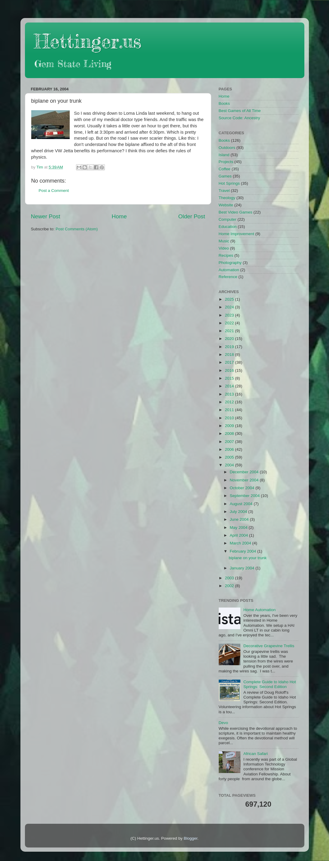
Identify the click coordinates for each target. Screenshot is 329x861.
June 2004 (240, 519)
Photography (230, 262)
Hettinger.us (87, 41)
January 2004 (243, 568)
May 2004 (239, 527)
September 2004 (245, 495)
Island (224, 155)
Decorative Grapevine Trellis (268, 646)
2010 (230, 418)
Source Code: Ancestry (239, 118)
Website (226, 205)
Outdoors (227, 147)
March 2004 (241, 543)
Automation (229, 270)
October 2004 (243, 488)
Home (119, 216)
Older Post (191, 216)
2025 (230, 299)
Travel (224, 190)
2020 (230, 338)
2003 (230, 578)
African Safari (255, 753)
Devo (223, 722)
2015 (230, 378)
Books (224, 103)
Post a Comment (54, 190)
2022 (230, 323)
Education (228, 226)
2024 (230, 307)
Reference (228, 276)
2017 (230, 362)
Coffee (225, 169)
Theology (227, 198)
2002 (230, 586)
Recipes (226, 255)
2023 (230, 315)
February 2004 (243, 551)
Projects (226, 161)
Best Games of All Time (240, 110)
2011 (230, 410)
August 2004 (242, 504)
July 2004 (239, 511)
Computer (227, 219)
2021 (230, 331)
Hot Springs (229, 183)
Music (224, 241)
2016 (230, 370)
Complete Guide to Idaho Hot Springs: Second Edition (269, 684)
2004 (230, 465)
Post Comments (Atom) (77, 229)
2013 (230, 394)
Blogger (190, 838)
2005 (230, 457)
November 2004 (245, 480)
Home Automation (259, 610)
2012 (230, 402)
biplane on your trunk (248, 558)
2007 (230, 441)
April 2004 (239, 535)
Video (224, 248)
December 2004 (245, 472)
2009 (230, 425)
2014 (230, 386)
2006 (230, 449)
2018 (230, 354)
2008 (230, 433)
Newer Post (45, 216)
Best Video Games (235, 212)
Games (225, 176)
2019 (230, 346)
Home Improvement (236, 234)
